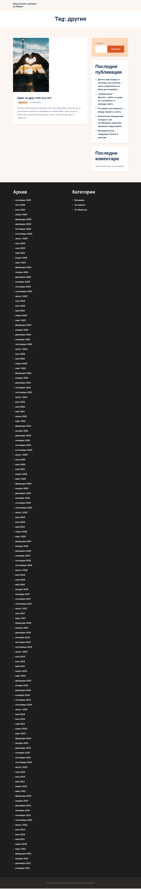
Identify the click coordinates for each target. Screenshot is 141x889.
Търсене (99, 43)
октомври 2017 (23, 599)
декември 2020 (23, 436)
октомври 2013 (23, 758)
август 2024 (21, 239)
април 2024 (21, 258)
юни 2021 (20, 407)
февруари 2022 (23, 373)
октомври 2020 (23, 446)
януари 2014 (21, 744)
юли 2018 (20, 575)
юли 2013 (20, 772)
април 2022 (21, 364)
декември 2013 (23, 748)
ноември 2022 (22, 340)
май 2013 (20, 782)
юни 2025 (20, 210)
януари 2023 (21, 330)
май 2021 (20, 412)
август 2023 (21, 297)
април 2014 (21, 729)
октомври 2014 (23, 700)
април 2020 (21, 474)
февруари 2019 (23, 542)
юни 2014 (20, 720)
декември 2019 (23, 494)
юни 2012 (20, 835)
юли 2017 (20, 614)
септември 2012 (23, 820)
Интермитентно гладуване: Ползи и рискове (108, 134)
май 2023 (20, 311)
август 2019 (21, 513)
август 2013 (21, 768)
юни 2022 (20, 354)
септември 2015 (23, 647)
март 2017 (20, 619)
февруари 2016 (23, 623)
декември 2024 (23, 225)
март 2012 (20, 849)
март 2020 (20, 479)
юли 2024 (20, 244)
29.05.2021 (37, 103)
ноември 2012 (22, 811)
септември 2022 (23, 345)
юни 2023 (20, 306)
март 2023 (20, 321)
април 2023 (21, 316)
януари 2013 (21, 801)
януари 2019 (21, 547)
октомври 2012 (23, 816)
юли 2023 (20, 301)
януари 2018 (21, 590)
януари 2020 (21, 489)
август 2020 (21, 455)
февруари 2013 (23, 796)
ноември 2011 (22, 868)
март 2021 (20, 422)
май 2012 (20, 840)
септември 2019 (23, 508)
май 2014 (20, 724)
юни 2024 (20, 249)
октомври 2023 (23, 287)
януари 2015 (21, 686)
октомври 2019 (23, 503)
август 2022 (21, 349)
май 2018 (20, 585)
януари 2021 (21, 431)
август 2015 (21, 652)
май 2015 (20, 667)
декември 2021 (23, 383)
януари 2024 (21, 273)
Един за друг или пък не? (38, 98)
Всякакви (23, 103)
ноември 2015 (22, 638)
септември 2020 (23, 450)
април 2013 (21, 787)
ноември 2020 (22, 441)
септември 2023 (23, 292)
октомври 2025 (23, 201)
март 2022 (20, 369)
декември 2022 (23, 335)
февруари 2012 (23, 854)
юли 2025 (20, 205)
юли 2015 (20, 657)
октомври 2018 (23, 561)
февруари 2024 (23, 268)
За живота (80, 205)
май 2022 (20, 359)
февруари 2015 (23, 681)
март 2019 (20, 537)
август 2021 (21, 398)
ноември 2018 (22, 556)
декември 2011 (23, 864)
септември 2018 (23, 566)
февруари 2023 (23, 325)
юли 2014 (20, 715)
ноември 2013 (22, 753)
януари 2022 (21, 378)
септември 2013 (23, 763)
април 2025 (21, 215)
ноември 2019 (22, 498)
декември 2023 (23, 277)
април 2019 (21, 532)
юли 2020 (20, 460)
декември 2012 (23, 806)
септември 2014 (23, 705)
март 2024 (20, 263)
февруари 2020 (23, 484)
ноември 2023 (22, 282)
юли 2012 (20, 830)
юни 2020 (20, 465)
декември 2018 (23, 551)
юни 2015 (20, 662)
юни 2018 (20, 580)
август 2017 (21, 609)
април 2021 (21, 417)
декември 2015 (23, 633)
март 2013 (20, 792)
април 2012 (21, 844)
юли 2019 (20, 518)
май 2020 (20, 470)
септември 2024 (23, 234)
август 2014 (21, 710)
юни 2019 (20, 523)
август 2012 (21, 825)
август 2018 (21, 570)
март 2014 (20, 734)
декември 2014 (23, 691)
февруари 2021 (23, 426)
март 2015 (20, 676)
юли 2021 (20, 402)
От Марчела (81, 210)
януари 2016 (21, 628)
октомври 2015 (23, 643)
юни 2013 (20, 777)
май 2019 (20, 527)
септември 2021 (23, 393)
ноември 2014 (22, 695)
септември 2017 (23, 604)
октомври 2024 (23, 229)
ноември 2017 (22, 595)
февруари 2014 (23, 739)
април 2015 (21, 671)
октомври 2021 (23, 388)
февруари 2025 (23, 220)
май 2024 (20, 253)
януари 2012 (21, 859)
